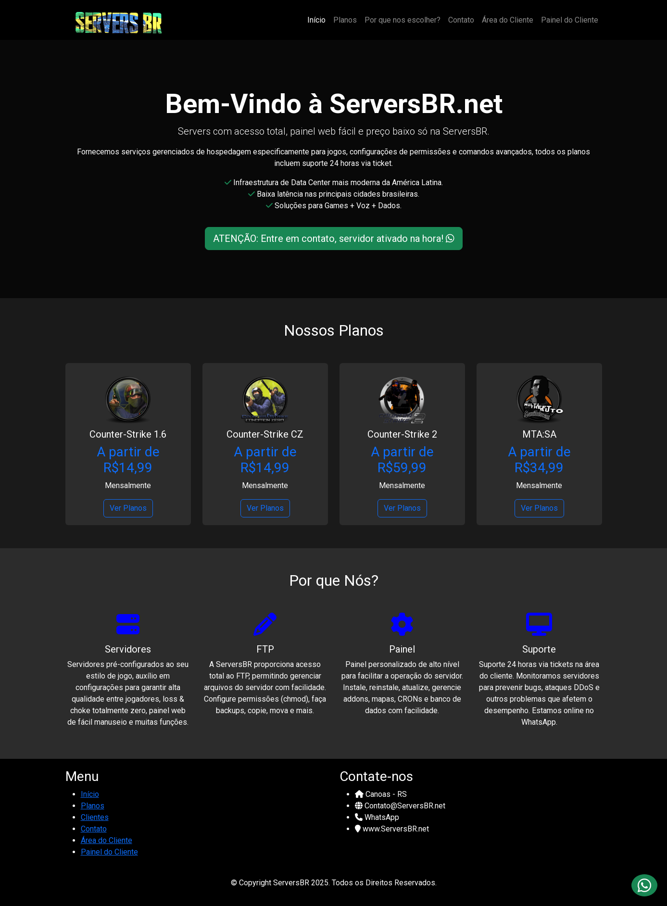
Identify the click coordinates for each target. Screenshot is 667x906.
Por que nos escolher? (402, 20)
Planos (345, 20)
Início (316, 20)
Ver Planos (128, 508)
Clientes (95, 817)
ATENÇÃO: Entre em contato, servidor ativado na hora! (333, 238)
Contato (461, 20)
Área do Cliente (507, 20)
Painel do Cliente (569, 20)
